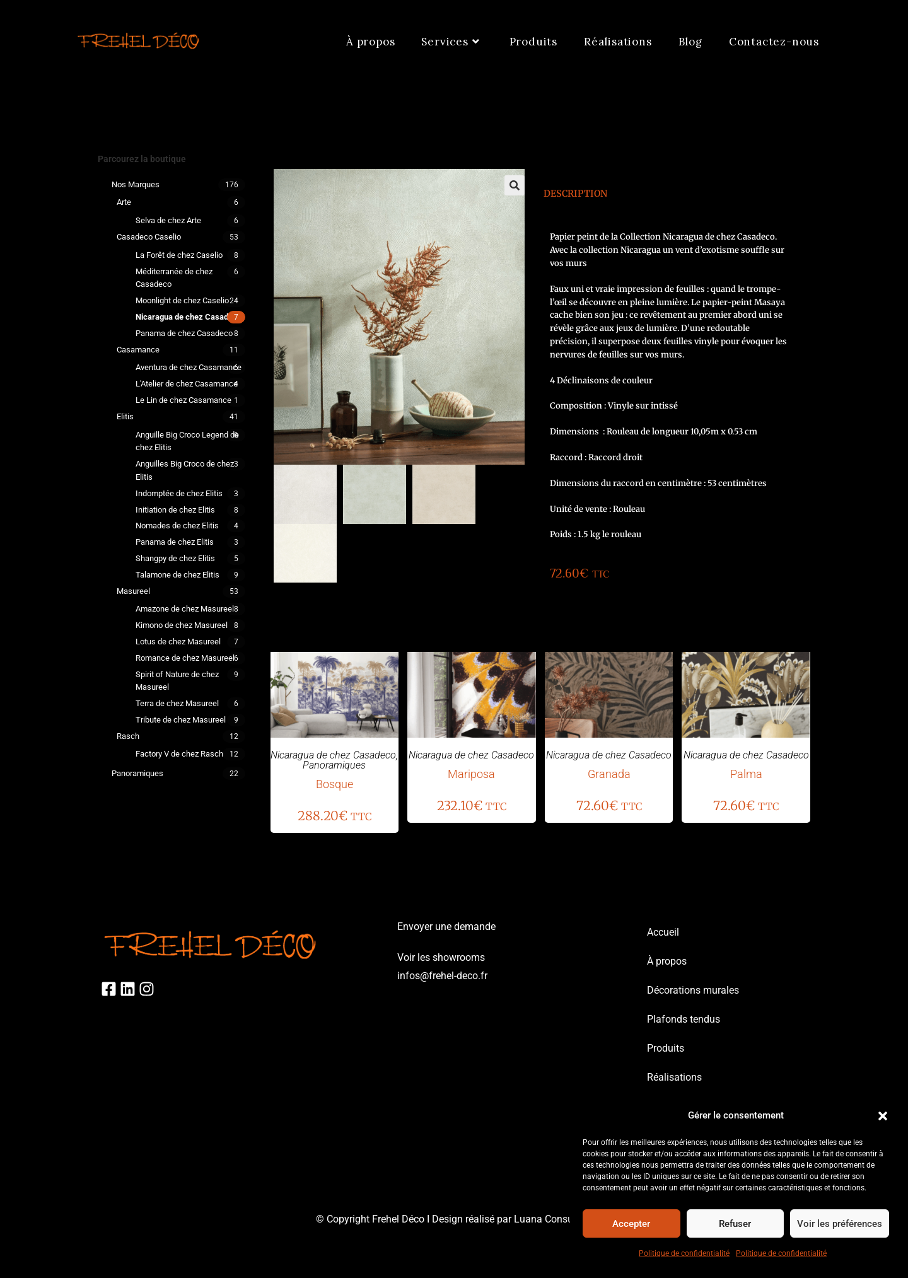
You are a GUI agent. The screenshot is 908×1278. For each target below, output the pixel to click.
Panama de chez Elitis (175, 542)
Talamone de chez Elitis (177, 574)
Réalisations (674, 1077)
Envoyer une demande (446, 926)
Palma (746, 774)
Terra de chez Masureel (177, 703)
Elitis (125, 416)
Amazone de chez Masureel (185, 608)
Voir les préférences (839, 1223)
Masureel (133, 591)
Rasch (128, 736)
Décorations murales (693, 990)
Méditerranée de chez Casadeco (174, 278)
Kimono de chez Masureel (182, 625)
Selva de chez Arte (168, 220)
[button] (882, 1116)
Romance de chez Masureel (185, 658)
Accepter (631, 1223)
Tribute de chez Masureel (181, 719)
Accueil (663, 932)
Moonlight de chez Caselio (182, 300)
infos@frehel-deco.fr (442, 976)
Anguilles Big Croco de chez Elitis (185, 470)
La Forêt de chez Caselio (179, 255)
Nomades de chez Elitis (177, 525)
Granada (609, 774)
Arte (124, 202)
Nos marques (136, 184)
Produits (665, 1048)
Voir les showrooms (441, 957)
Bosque (334, 784)
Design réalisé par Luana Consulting (512, 1219)
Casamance (138, 349)
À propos (667, 961)
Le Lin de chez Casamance (183, 400)
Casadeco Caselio (149, 236)
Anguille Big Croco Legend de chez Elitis (187, 441)
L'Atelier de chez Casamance (187, 383)
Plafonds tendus (683, 1019)
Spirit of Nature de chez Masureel (177, 681)
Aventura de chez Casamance (189, 367)
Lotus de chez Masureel (178, 641)
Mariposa (471, 774)
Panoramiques (137, 773)
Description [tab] (575, 193)
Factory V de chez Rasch (179, 753)
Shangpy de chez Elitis (175, 558)
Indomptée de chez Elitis (179, 493)
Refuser (735, 1223)
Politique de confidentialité (684, 1253)
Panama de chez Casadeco (184, 333)
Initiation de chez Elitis (175, 509)
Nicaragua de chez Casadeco (189, 317)
